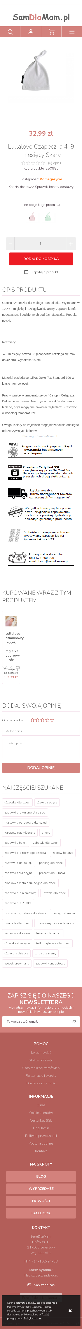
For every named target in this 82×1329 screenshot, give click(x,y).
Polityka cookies (41, 1143)
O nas (41, 1105)
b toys (46, 833)
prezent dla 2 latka (52, 873)
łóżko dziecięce (47, 802)
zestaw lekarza (62, 853)
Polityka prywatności (41, 1135)
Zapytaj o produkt (44, 272)
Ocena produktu (14, 720)
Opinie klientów (41, 1112)
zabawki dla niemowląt (20, 893)
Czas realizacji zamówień (41, 1068)
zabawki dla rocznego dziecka (25, 853)
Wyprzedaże (41, 1188)
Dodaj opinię (41, 767)
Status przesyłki (41, 1060)
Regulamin (41, 1128)
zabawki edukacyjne (19, 873)
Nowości (41, 1201)
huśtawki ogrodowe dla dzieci (25, 913)
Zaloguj (31, 31)
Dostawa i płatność (41, 1083)
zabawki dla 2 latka (18, 903)
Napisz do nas (44, 1285)
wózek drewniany (17, 963)
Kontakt (41, 1151)
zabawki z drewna (17, 933)
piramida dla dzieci (17, 923)
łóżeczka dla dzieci (17, 802)
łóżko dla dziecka (16, 953)
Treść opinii (14, 743)
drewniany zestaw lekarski (55, 923)
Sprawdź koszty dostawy (54, 186)
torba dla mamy (45, 953)
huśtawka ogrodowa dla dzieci (26, 823)
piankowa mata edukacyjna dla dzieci (30, 883)
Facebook (41, 1213)
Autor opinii (14, 731)
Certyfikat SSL (41, 1120)
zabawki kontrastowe (50, 963)
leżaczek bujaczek (48, 933)
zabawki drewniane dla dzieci (25, 812)
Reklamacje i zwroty (41, 1075)
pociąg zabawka (63, 913)
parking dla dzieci (51, 863)
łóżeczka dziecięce (17, 943)
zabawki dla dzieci (45, 843)
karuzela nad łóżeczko (20, 833)
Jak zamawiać (41, 1052)
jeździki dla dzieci (54, 893)
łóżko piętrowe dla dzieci (53, 943)
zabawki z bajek (15, 843)
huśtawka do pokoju (19, 863)
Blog (41, 1176)
